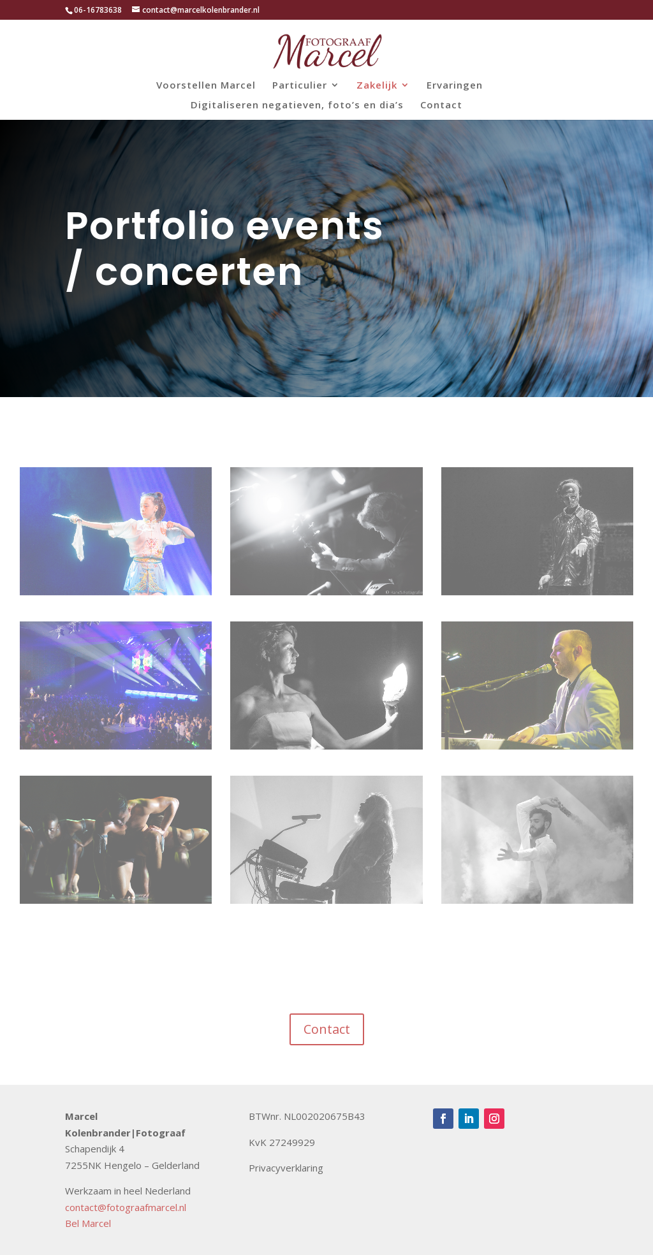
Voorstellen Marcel (206, 85)
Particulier (299, 85)
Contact (441, 105)
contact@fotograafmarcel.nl (125, 1207)
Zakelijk (376, 85)
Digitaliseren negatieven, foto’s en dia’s (297, 105)
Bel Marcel (88, 1223)
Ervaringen (455, 85)
